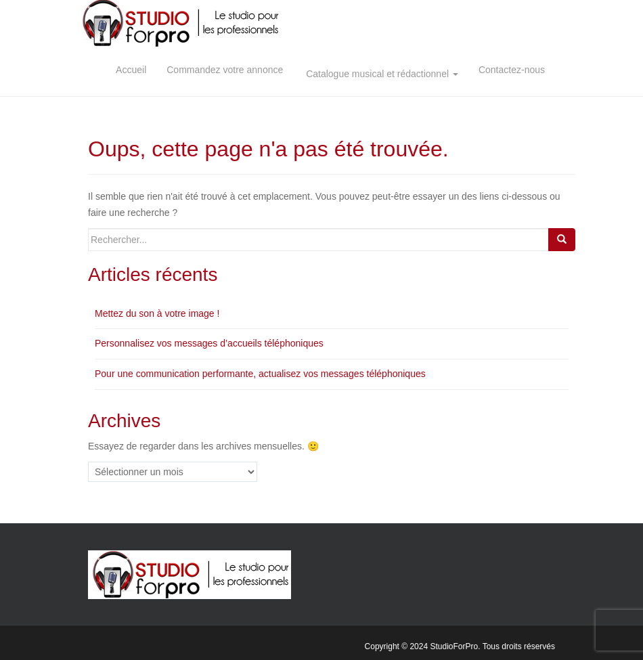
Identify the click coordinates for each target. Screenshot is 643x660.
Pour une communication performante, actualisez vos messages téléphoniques (260, 373)
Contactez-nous (512, 69)
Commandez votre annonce (225, 69)
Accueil (131, 69)
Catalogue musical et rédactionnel (380, 69)
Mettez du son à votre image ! (157, 313)
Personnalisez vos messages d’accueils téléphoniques (209, 343)
